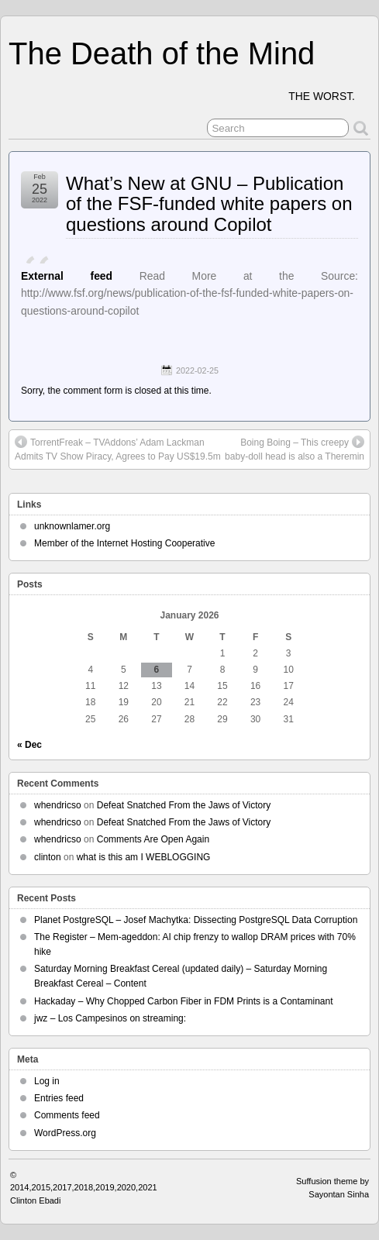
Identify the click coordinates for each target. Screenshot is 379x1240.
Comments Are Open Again (153, 839)
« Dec (29, 744)
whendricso (57, 805)
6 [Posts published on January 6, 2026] (157, 669)
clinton (47, 857)
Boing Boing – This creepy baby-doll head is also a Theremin (294, 449)
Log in (47, 1081)
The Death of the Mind (162, 53)
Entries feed (59, 1098)
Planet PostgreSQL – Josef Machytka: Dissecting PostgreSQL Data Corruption (195, 919)
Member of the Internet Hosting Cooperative (124, 543)
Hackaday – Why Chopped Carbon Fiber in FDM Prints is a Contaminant (183, 1001)
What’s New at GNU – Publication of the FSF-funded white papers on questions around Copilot (209, 204)
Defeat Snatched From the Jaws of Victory (184, 805)
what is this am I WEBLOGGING (144, 857)
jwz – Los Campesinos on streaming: (110, 1018)
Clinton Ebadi (35, 1200)
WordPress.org (65, 1133)
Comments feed (67, 1115)
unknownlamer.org (72, 526)
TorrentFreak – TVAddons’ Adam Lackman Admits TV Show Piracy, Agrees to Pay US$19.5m (118, 449)
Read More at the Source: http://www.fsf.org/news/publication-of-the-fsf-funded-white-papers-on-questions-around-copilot (189, 293)
